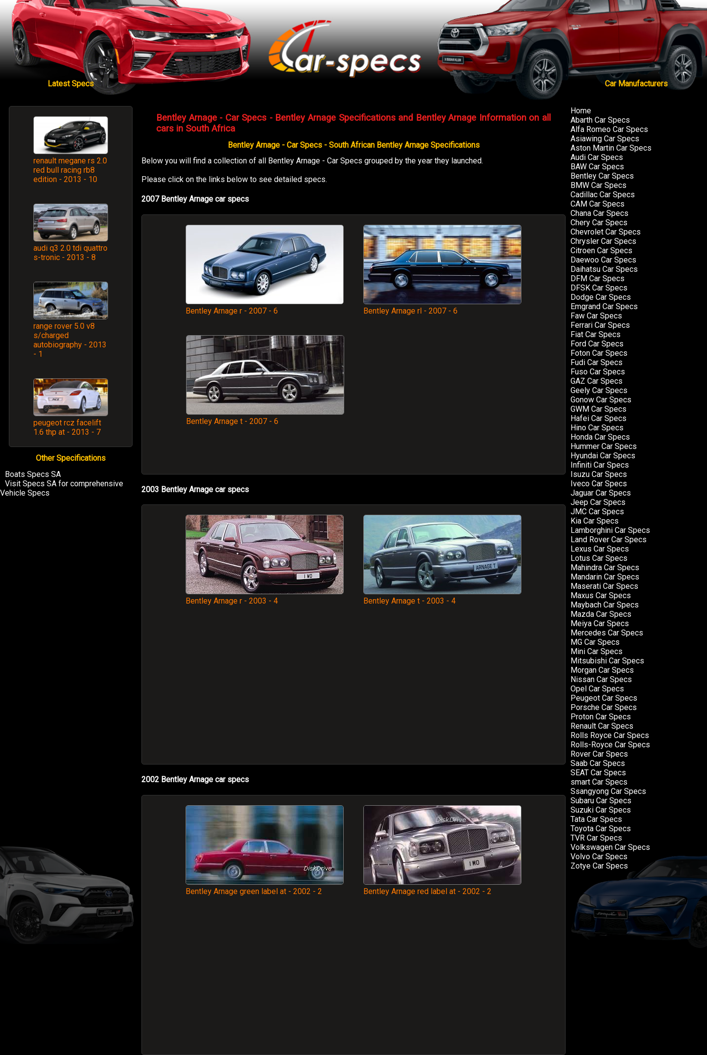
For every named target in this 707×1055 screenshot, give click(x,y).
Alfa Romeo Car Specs (609, 129)
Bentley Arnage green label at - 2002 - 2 (265, 886)
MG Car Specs (595, 642)
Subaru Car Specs (601, 800)
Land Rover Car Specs (609, 539)
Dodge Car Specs (601, 297)
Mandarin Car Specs (605, 576)
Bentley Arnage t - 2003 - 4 (442, 596)
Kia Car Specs (595, 521)
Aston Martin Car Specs (611, 148)
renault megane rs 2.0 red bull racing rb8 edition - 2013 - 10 (70, 170)
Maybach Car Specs (605, 604)
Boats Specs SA (33, 474)
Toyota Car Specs (601, 828)
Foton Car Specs (599, 353)
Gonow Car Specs (601, 399)
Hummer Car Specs (604, 446)
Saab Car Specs (598, 763)
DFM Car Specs (598, 278)
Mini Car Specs (597, 651)
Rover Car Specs (599, 754)
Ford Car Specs (597, 343)
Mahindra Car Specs (605, 567)
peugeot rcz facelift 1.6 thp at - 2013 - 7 (67, 427)
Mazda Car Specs (601, 614)
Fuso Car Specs (598, 371)
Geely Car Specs (599, 390)
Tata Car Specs (596, 819)
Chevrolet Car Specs (606, 232)
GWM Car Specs (598, 409)
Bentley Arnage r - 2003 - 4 (265, 596)
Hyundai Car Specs (603, 455)
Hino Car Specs (597, 427)
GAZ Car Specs (597, 381)
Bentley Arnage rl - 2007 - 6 (442, 306)
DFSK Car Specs (599, 287)
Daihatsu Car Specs (604, 269)
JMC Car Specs (597, 511)
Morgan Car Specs (602, 670)
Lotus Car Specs (599, 558)
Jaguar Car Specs (601, 493)
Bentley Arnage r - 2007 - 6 (265, 306)
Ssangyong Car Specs (608, 791)
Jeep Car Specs (598, 502)
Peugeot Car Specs (604, 698)
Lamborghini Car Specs (610, 530)
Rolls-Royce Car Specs (610, 744)
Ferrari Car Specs (600, 325)
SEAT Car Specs (598, 772)
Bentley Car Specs (602, 176)
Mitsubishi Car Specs (607, 660)
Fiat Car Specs (596, 334)
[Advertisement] (442, 399)
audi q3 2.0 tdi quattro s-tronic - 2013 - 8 (70, 252)
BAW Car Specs (597, 166)
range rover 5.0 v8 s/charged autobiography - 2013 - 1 (70, 340)
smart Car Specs (599, 782)
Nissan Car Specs (601, 679)
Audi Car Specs (597, 157)
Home (581, 110)
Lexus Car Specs (600, 549)
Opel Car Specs (597, 688)
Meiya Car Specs (600, 623)
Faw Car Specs (596, 315)
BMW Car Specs (598, 185)
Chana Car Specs (599, 213)
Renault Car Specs (602, 726)
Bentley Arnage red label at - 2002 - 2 (442, 886)
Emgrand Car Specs (604, 306)
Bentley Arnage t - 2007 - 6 (265, 416)
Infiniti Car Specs (600, 465)
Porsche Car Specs (604, 707)
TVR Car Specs (596, 838)
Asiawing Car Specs (605, 138)
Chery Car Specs (599, 222)
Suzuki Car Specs (601, 810)
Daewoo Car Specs (603, 259)
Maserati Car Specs (604, 586)
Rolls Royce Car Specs (610, 735)
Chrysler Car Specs (603, 241)
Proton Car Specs (601, 716)
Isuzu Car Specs (599, 474)
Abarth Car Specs (600, 120)
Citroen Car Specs (601, 250)
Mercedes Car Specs (607, 632)
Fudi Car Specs (597, 362)
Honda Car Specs (600, 437)
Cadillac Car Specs (603, 194)
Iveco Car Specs (599, 483)
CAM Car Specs (598, 204)
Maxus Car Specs (601, 595)
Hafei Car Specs (598, 418)
